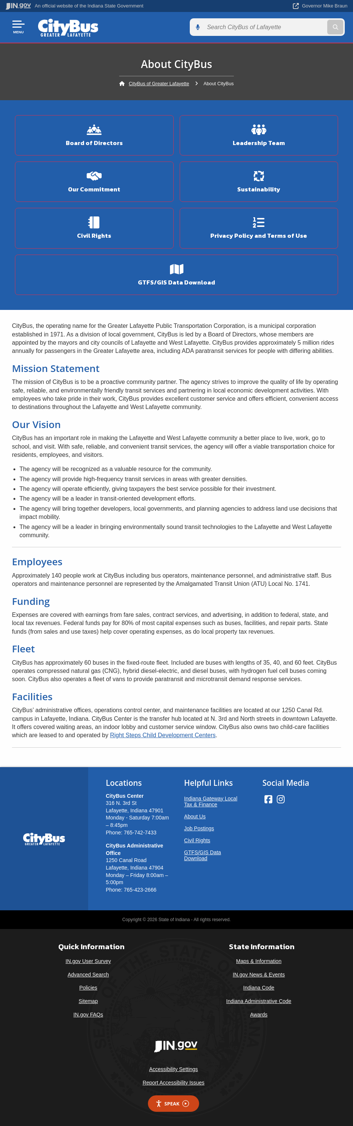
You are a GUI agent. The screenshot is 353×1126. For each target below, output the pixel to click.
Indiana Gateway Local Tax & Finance (210, 800)
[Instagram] (281, 798)
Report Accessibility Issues (174, 1082)
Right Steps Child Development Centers (163, 734)
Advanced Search (88, 973)
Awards (258, 1013)
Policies (88, 987)
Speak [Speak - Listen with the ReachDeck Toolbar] (172, 1102)
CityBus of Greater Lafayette (159, 82)
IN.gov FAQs (88, 1013)
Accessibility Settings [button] (173, 1068)
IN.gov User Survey (88, 960)
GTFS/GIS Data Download (202, 854)
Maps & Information (258, 960)
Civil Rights (197, 839)
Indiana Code (258, 987)
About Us (195, 815)
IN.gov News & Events (259, 973)
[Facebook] (268, 798)
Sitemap (88, 1000)
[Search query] (296, 26)
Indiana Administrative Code (258, 1000)
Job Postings (199, 827)
